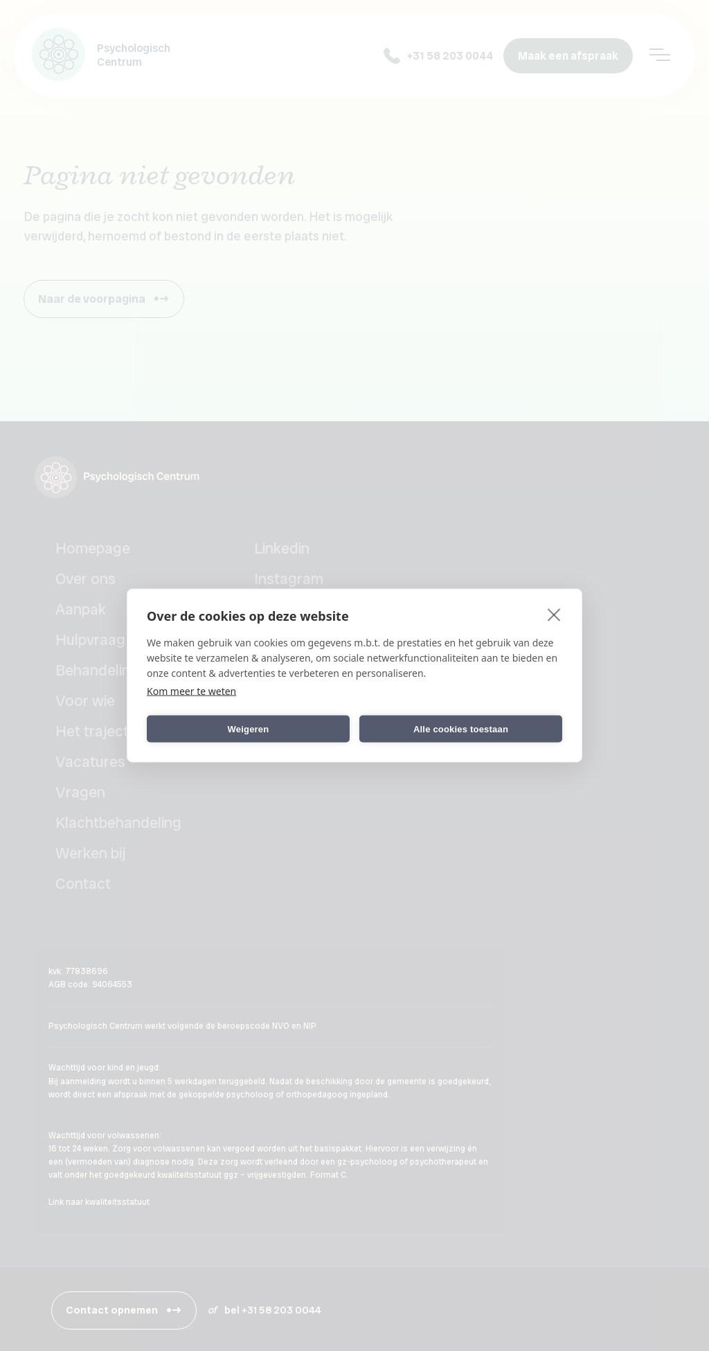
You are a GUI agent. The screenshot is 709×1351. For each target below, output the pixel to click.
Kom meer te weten (191, 691)
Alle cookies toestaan (460, 728)
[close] (554, 614)
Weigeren (248, 728)
